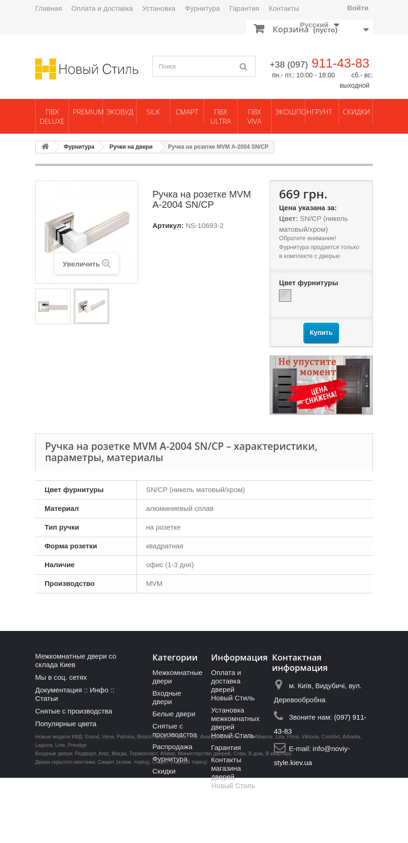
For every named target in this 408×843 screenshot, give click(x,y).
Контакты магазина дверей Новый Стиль (233, 772)
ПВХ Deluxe (52, 116)
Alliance (264, 802)
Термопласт (143, 818)
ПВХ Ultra (220, 116)
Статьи (46, 698)
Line (60, 810)
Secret (232, 802)
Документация (58, 690)
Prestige (77, 810)
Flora (293, 802)
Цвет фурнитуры (309, 283)
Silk (152, 111)
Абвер (167, 818)
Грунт (322, 111)
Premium (87, 111)
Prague (162, 802)
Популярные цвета (66, 724)
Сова (240, 818)
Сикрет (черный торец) (179, 827)
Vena (108, 802)
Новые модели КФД (58, 802)
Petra (180, 802)
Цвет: (288, 218)
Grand (92, 802)
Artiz (103, 818)
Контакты (284, 8)
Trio (193, 802)
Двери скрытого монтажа (65, 827)
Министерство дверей (204, 818)
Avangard (211, 802)
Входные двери (166, 697)
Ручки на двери (130, 147)
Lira (279, 802)
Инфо (99, 690)
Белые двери (173, 714)
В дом (256, 818)
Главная (48, 8)
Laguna (44, 810)
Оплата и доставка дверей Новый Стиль (233, 685)
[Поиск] (244, 66)
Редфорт (85, 818)
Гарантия (244, 8)
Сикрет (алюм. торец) (123, 827)
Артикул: (168, 225)
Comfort (331, 802)
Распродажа (172, 747)
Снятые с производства (73, 711)
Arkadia (351, 802)
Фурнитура (202, 8)
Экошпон (290, 111)
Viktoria (310, 802)
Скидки (356, 111)
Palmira (125, 802)
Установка (158, 8)
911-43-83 (340, 63)
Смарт (187, 111)
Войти (358, 8)
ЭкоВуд (119, 111)
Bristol (144, 802)
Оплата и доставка (102, 8)
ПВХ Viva (254, 116)
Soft (247, 802)
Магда (119, 818)
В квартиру (278, 818)
